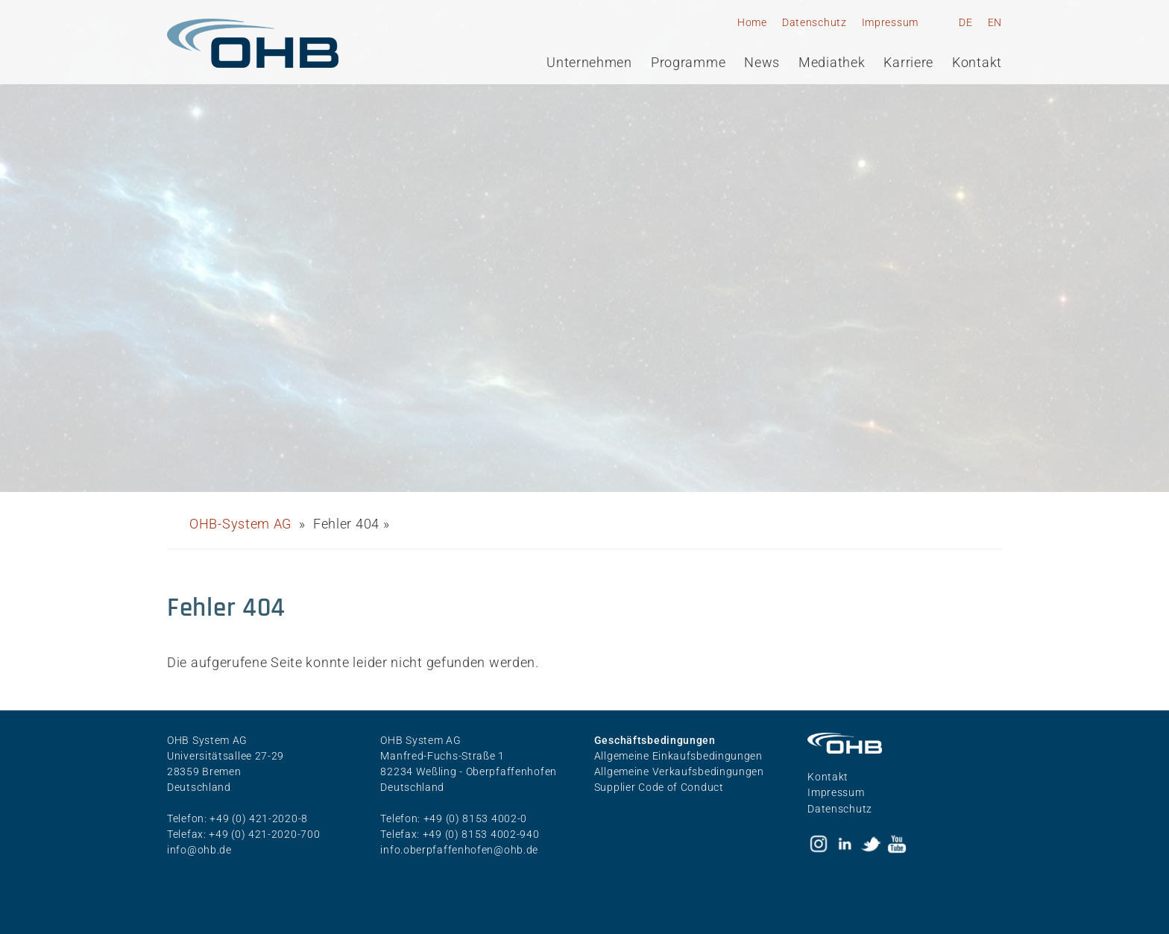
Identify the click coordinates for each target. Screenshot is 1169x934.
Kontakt (977, 62)
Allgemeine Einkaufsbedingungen (678, 756)
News (762, 62)
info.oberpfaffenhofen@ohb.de (459, 850)
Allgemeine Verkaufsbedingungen (679, 771)
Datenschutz (814, 22)
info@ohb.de (199, 850)
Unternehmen (589, 62)
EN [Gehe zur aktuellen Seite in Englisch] (995, 22)
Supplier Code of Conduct (659, 787)
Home (752, 22)
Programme (688, 62)
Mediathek (831, 62)
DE (965, 22)
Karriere (908, 62)
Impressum (890, 22)
